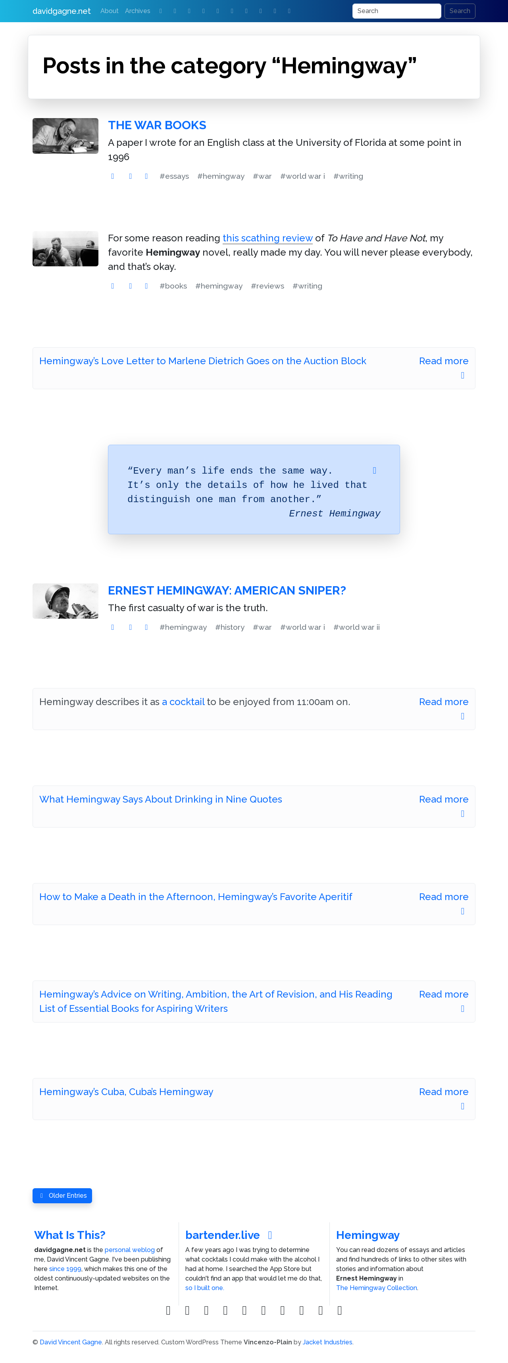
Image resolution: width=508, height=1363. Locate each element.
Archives (137, 11)
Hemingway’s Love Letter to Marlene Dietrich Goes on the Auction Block (202, 361)
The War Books (157, 125)
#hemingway (220, 176)
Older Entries (62, 1195)
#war (262, 176)
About (109, 11)
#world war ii (356, 627)
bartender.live (231, 1235)
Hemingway (368, 1235)
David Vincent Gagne (71, 1342)
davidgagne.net (62, 11)
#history (229, 627)
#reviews (267, 285)
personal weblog (130, 1250)
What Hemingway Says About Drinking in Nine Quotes (160, 799)
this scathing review (268, 238)
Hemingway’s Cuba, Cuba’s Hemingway (126, 1091)
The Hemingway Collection (376, 1288)
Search (460, 11)
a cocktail (183, 701)
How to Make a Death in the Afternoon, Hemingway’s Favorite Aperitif (195, 896)
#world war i (302, 176)
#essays (174, 176)
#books (173, 285)
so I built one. (204, 1288)
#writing (348, 176)
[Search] (396, 11)
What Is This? (70, 1235)
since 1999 (65, 1269)
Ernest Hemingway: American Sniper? (227, 590)
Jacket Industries (327, 1342)
